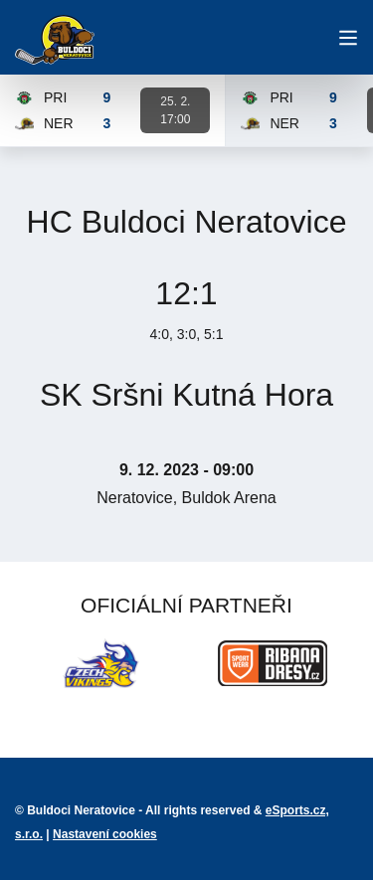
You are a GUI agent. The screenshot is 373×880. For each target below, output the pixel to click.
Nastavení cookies (105, 834)
